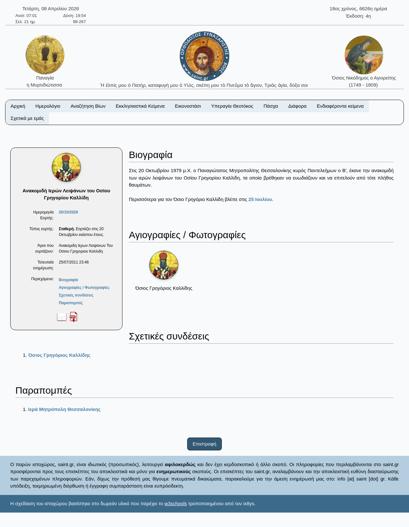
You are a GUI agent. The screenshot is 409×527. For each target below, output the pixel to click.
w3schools (175, 503)
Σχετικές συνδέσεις (76, 295)
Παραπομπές (71, 303)
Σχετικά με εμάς (27, 118)
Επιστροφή (204, 444)
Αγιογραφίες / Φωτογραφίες (84, 287)
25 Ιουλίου (260, 199)
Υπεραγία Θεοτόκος (232, 106)
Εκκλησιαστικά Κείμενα (140, 106)
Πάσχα (270, 106)
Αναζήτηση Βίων (88, 106)
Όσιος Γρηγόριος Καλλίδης (59, 355)
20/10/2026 (68, 212)
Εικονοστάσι (188, 106)
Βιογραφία (68, 280)
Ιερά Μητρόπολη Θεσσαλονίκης (64, 409)
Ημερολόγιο (48, 106)
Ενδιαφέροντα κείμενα (340, 106)
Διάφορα (297, 106)
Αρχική (18, 106)
